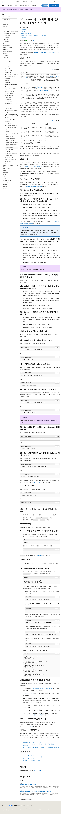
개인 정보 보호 (26, 809)
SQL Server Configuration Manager (33, 186)
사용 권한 (23, 31)
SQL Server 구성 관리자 (26, 33)
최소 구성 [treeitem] (8, 151)
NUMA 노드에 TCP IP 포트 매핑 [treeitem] (11, 85)
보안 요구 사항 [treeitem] (9, 131)
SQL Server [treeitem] (5, 22)
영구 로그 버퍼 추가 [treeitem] (9, 97)
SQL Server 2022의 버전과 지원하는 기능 (46, 90)
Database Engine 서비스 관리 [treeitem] (11, 128)
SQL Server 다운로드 (54, 5)
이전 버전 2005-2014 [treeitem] (7, 26)
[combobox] (10, 17)
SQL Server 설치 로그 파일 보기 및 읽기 (32, 757)
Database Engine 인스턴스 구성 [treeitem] (11, 74)
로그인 (57, 1)
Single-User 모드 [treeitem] (9, 149)
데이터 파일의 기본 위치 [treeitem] (10, 76)
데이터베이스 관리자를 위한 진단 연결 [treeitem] (11, 111)
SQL (25, 15)
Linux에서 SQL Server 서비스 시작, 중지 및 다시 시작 (46, 52)
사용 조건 (47, 809)
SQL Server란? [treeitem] (7, 30)
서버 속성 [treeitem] (7, 80)
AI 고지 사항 (4, 809)
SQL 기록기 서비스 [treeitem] (9, 101)
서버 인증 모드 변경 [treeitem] (9, 99)
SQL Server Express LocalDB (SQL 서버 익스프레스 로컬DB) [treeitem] (11, 115)
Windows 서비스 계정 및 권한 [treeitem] (12, 133)
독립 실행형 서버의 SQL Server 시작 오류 (33, 742)
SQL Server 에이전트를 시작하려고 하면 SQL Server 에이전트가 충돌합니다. (41, 747)
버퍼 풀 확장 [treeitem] (7, 121)
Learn (21, 15)
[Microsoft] (2, 2)
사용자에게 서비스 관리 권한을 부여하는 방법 (32, 166)
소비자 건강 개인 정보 (37, 809)
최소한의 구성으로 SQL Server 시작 (31, 760)
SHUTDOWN (40, 555)
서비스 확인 (23, 29)
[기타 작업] (58, 15)
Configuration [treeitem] (8, 68)
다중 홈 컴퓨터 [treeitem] (8, 72)
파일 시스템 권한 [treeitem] (9, 136)
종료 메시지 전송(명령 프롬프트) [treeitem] (11, 104)
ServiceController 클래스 (27, 726)
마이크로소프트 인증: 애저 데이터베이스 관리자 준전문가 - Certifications (35, 791)
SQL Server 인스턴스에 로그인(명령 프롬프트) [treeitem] (11, 107)
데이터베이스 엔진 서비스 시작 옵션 (45, 420)
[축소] (16, 14)
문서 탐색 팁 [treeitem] (5, 24)
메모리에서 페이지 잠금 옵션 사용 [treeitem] (11, 88)
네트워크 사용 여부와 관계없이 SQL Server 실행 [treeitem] (11, 139)
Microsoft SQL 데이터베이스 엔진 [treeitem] (11, 31)
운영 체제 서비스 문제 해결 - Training (28, 784)
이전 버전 (11, 809)
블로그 (15, 809)
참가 (21, 809)
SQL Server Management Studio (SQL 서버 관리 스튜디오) (33, 35)
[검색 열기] (54, 2)
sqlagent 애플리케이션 (37, 482)
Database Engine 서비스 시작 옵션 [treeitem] (11, 145)
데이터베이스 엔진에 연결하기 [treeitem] (10, 33)
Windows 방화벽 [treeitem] (8, 70)
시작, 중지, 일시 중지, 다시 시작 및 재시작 (42, 688)
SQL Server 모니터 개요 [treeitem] (10, 119)
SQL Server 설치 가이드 (28, 755)
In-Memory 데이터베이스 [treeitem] (10, 91)
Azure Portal (45, 5)
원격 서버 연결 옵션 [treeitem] (9, 78)
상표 (51, 809)
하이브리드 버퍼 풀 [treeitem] (9, 93)
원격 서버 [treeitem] (7, 117)
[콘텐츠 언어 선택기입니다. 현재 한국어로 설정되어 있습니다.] (4, 806)
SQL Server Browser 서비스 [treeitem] (12, 142)
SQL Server (29, 15)
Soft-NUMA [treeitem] (7, 82)
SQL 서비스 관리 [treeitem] (9, 147)
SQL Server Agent (38, 87)
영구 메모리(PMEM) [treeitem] (9, 95)
